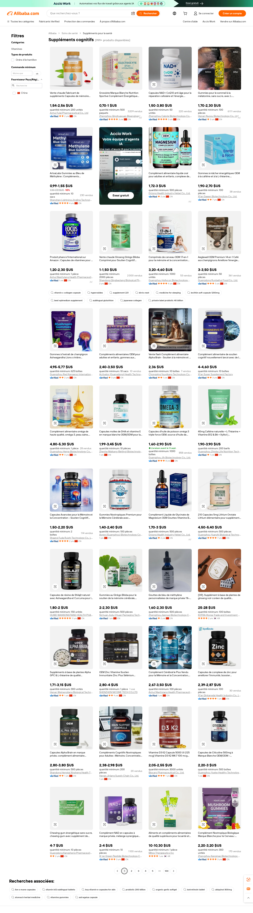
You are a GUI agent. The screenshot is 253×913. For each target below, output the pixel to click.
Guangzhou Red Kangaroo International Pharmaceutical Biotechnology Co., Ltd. (71, 374)
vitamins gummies (58, 897)
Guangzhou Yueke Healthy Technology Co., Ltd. (219, 772)
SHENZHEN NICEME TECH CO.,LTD (118, 692)
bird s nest (142, 292)
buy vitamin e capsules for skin (98, 889)
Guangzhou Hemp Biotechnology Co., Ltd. (71, 451)
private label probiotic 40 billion (165, 300)
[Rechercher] (148, 13)
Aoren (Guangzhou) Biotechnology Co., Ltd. (120, 534)
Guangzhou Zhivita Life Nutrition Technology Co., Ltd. (219, 451)
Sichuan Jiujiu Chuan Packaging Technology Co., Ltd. (120, 615)
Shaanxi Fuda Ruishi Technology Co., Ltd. (71, 537)
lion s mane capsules (23, 889)
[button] (133, 13)
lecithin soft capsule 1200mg (203, 292)
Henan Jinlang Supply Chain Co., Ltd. (119, 775)
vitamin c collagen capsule (66, 292)
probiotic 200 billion (133, 889)
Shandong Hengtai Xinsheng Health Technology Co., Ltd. (71, 772)
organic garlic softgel (164, 889)
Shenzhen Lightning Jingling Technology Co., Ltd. (71, 199)
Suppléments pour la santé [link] (97, 33)
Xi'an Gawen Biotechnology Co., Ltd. (217, 196)
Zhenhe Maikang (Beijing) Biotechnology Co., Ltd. (120, 451)
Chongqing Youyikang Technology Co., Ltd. (170, 374)
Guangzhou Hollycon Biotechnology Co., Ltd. (170, 280)
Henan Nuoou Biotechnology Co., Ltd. (218, 116)
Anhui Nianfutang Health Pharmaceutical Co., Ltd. (71, 277)
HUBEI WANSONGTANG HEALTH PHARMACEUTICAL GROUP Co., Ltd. (71, 615)
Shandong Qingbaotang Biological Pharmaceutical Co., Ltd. (120, 280)
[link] (248, 879)
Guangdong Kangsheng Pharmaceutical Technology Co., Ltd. (71, 852)
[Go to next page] (173, 871)
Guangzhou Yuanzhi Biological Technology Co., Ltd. (219, 534)
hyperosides (95, 292)
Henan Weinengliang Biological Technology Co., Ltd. (71, 692)
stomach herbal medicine (25, 897)
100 (166, 871)
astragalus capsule (86, 897)
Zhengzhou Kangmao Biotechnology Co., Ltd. (219, 856)
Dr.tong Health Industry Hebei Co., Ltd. (169, 193)
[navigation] (26, 453)
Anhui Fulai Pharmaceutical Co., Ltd (69, 112)
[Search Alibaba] (89, 13)
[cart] (186, 13)
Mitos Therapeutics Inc (161, 852)
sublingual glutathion (101, 300)
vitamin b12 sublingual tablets (58, 889)
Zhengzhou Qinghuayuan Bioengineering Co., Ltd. (120, 116)
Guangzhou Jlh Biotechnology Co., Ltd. (170, 457)
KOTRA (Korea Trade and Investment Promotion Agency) (219, 615)
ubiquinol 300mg (222, 889)
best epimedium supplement (67, 300)
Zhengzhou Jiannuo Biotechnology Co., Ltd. (170, 615)
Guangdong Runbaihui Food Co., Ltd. (218, 280)
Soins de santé (70, 33)
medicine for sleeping (168, 292)
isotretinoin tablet (194, 889)
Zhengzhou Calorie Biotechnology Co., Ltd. (170, 116)
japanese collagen (131, 300)
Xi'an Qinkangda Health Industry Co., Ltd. (219, 695)
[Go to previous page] (117, 871)
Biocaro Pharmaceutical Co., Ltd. (166, 772)
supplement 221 (119, 292)
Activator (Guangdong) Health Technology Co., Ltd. (120, 374)
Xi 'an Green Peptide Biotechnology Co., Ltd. (120, 856)
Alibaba (52, 33)
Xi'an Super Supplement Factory (215, 374)
